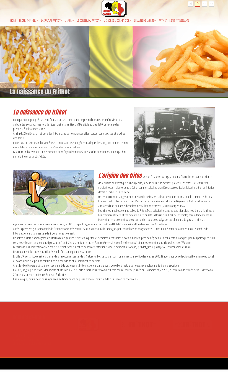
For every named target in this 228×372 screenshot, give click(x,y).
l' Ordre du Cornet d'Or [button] (117, 20)
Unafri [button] (69, 20)
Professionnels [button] (28, 20)
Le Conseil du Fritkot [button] (89, 20)
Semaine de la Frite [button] (145, 20)
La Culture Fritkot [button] (51, 20)
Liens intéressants (179, 20)
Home (13, 20)
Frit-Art (163, 20)
